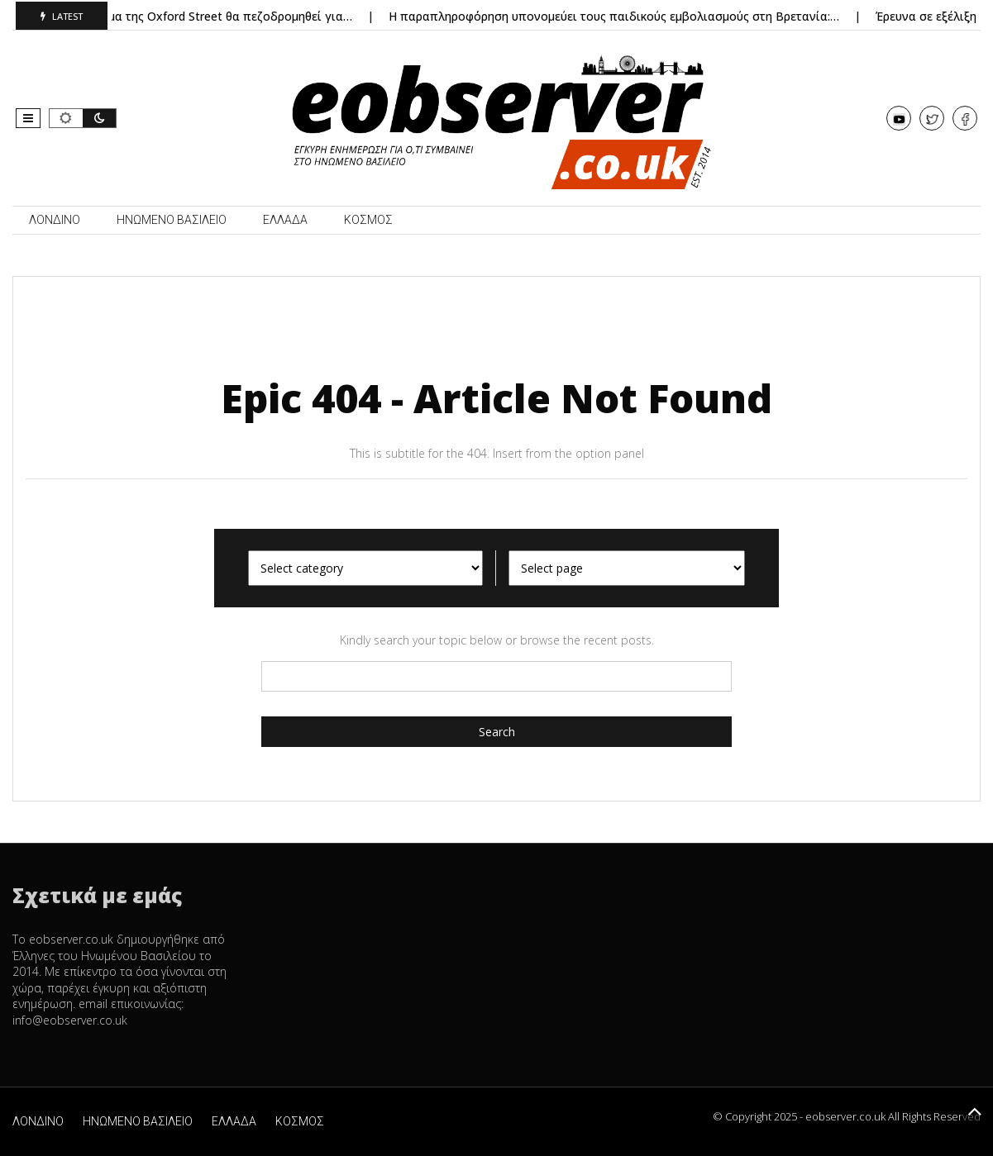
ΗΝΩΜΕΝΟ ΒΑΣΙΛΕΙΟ (172, 219)
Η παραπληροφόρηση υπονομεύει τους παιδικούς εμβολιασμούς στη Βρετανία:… (620, 16)
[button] (28, 118)
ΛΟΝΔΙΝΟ (54, 219)
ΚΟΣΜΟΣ (368, 219)
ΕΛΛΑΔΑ (285, 219)
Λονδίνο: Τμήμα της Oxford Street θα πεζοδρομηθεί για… (199, 16)
